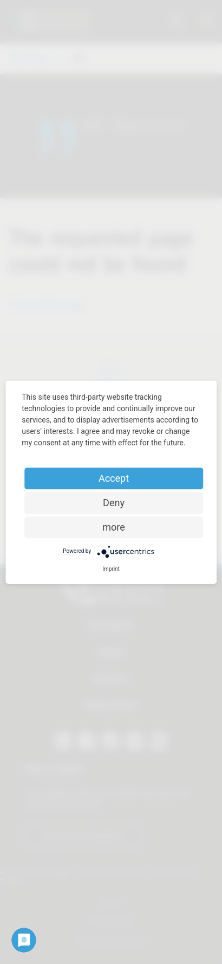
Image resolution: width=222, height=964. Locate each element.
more (113, 527)
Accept (114, 478)
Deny (114, 502)
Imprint (111, 569)
